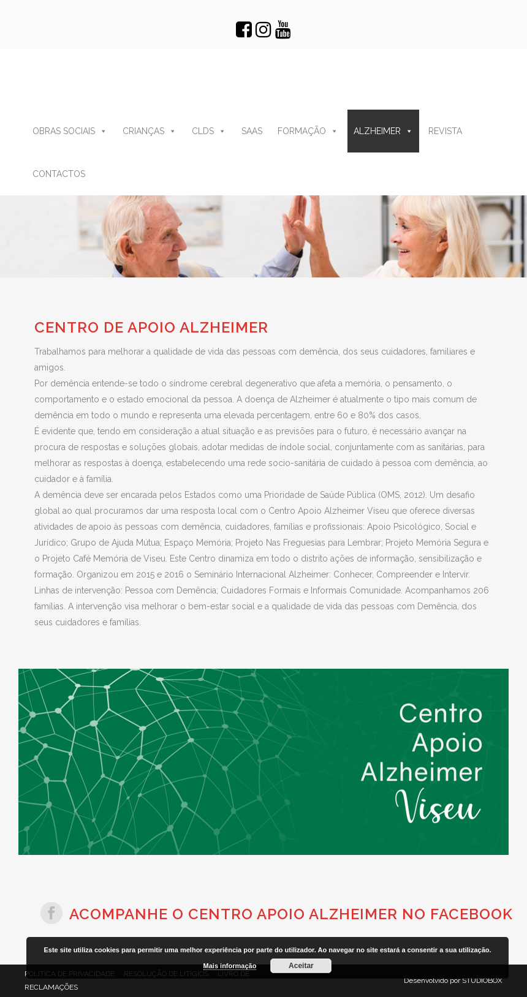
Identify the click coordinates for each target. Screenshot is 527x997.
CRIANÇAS (151, 131)
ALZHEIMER (384, 131)
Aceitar (301, 965)
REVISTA (446, 131)
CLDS (210, 131)
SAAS (253, 131)
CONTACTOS (60, 174)
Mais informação (230, 965)
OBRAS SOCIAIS (71, 131)
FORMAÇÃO (309, 131)
